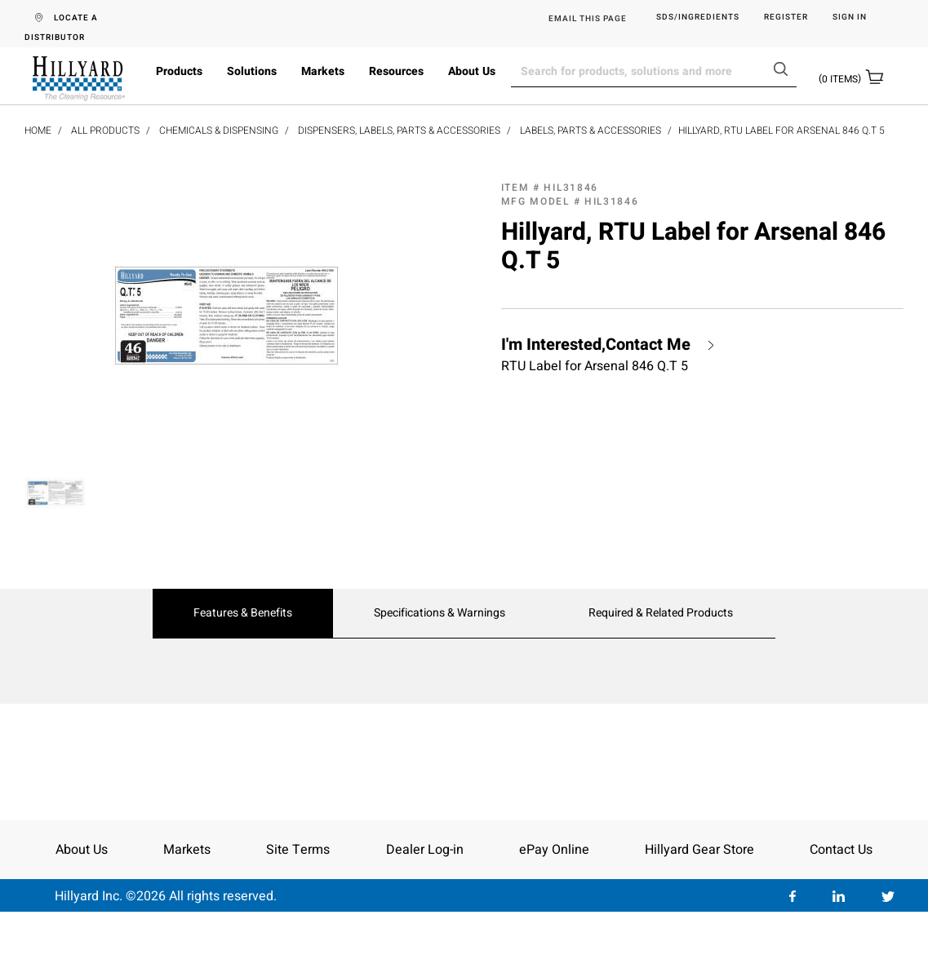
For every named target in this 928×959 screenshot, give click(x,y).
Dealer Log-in (425, 850)
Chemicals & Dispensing (218, 130)
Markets (322, 71)
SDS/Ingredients (697, 17)
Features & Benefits (242, 613)
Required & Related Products (660, 613)
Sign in (850, 17)
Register (786, 17)
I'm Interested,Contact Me (595, 345)
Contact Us (841, 850)
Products (179, 71)
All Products (105, 130)
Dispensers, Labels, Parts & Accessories (399, 130)
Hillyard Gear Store (699, 850)
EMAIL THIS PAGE (587, 18)
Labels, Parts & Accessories (590, 130)
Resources (396, 71)
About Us (471, 71)
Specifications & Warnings (439, 613)
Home (37, 130)
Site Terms (298, 850)
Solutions (252, 71)
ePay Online (554, 850)
